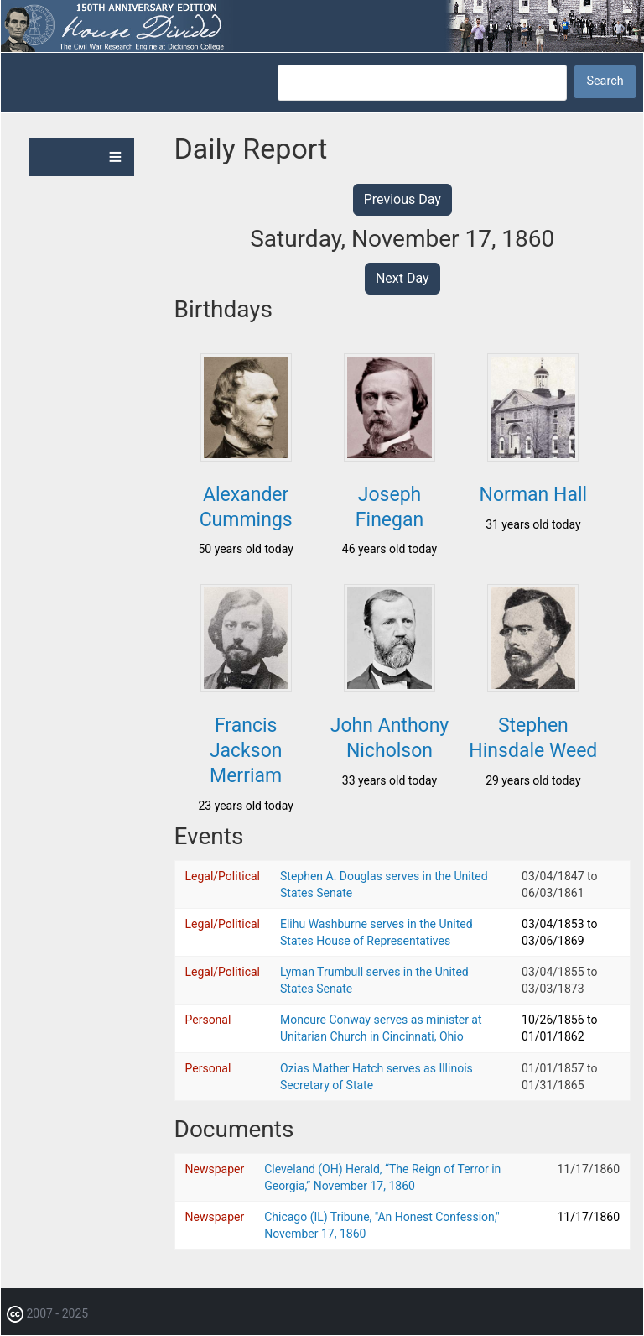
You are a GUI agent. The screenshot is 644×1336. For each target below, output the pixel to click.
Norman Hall (534, 494)
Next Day (402, 278)
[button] (246, 456)
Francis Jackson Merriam (246, 750)
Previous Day (402, 199)
